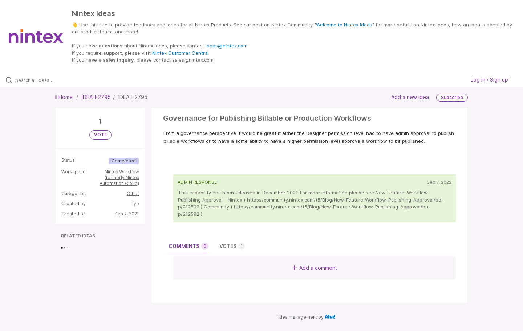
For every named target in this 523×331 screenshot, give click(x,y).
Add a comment (314, 268)
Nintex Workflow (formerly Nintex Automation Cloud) (119, 177)
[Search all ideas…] (61, 80)
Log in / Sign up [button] (491, 79)
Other (133, 193)
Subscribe (452, 97)
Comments (188, 246)
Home (64, 97)
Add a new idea (410, 97)
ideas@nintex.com (226, 46)
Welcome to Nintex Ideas (344, 25)
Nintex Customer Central (180, 53)
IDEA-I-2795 (96, 97)
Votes (232, 246)
